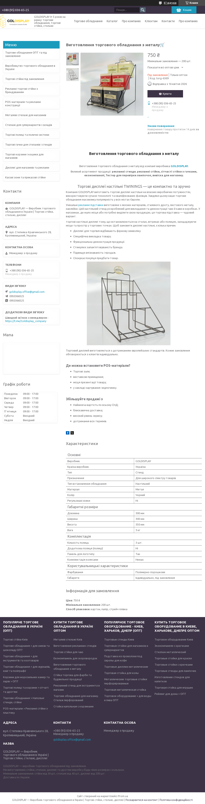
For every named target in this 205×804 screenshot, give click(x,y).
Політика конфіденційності (176, 800)
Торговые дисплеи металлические (126, 666)
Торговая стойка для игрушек (174, 687)
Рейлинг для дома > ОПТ (170, 693)
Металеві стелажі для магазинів (25, 115)
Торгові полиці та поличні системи (27, 134)
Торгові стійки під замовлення (24, 78)
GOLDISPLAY (179, 166)
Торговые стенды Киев (119, 639)
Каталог (112, 21)
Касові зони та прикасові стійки (25, 177)
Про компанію (131, 21)
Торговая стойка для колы (121, 672)
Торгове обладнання (88, 21)
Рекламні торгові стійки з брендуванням (21, 90)
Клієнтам (151, 21)
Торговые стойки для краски (173, 658)
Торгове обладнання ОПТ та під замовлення (26, 54)
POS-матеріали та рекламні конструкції (23, 103)
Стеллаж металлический (170, 652)
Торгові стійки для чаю (68, 652)
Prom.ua (123, 796)
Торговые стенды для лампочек (175, 670)
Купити (167, 93)
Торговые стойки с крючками (174, 664)
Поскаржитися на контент (142, 800)
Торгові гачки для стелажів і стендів (28, 144)
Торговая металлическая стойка (125, 689)
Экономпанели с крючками (172, 645)
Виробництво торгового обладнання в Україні (30, 67)
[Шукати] (143, 9)
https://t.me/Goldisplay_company (25, 321)
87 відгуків (170, 2)
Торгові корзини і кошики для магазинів (24, 156)
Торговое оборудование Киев (174, 639)
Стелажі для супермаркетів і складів (28, 124)
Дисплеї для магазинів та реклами (27, 167)
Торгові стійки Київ (15, 639)
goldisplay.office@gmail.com (27, 291)
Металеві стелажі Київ (68, 639)
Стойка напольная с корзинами (74, 706)
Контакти (168, 21)
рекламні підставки (90, 204)
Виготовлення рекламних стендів (75, 645)
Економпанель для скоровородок (75, 658)
